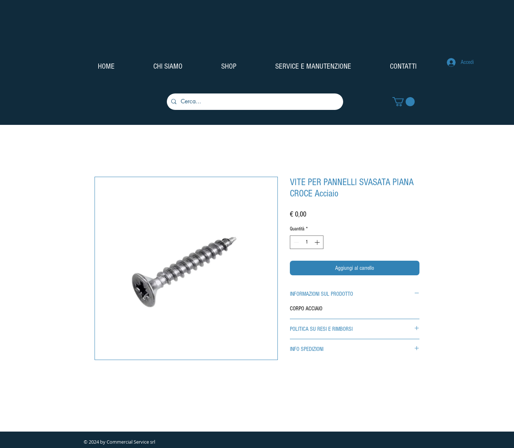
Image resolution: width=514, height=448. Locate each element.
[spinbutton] (306, 242)
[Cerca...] (254, 101)
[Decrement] (295, 242)
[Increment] (317, 242)
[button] (403, 101)
